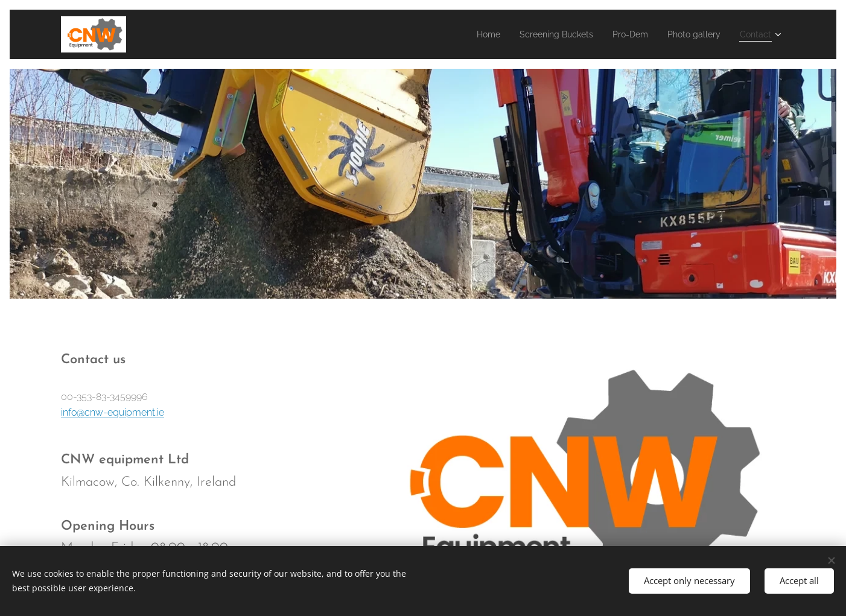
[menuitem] (464, 34)
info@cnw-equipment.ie (112, 412)
